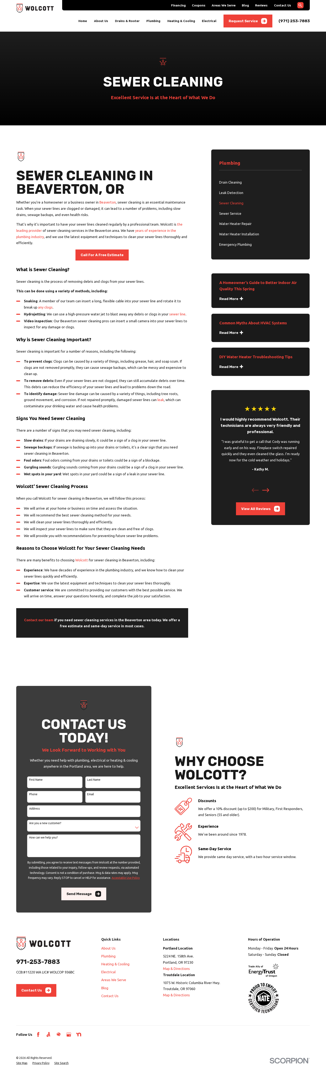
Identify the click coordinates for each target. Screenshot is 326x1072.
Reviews (261, 5)
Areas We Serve (224, 5)
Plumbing (108, 956)
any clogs (45, 307)
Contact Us (282, 5)
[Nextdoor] (78, 1034)
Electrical (108, 972)
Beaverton (107, 202)
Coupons (198, 5)
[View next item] (265, 490)
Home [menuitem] (82, 21)
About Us (108, 948)
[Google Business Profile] (68, 1034)
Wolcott (81, 560)
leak (160, 400)
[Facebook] (38, 1034)
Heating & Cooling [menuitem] (181, 21)
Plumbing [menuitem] (153, 21)
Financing (178, 5)
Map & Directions (176, 969)
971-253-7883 (38, 961)
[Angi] (48, 1034)
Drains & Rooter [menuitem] (127, 21)
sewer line (177, 314)
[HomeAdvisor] (58, 1034)
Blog (245, 5)
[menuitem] (260, 182)
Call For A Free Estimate (102, 255)
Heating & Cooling (115, 964)
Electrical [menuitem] (209, 21)
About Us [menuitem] (101, 21)
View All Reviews (260, 509)
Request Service (248, 21)
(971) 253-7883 (294, 21)
